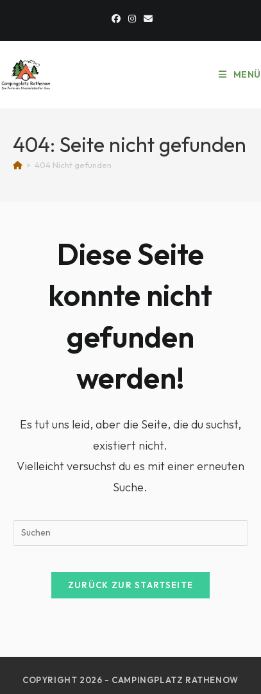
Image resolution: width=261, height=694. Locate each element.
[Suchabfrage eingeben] (130, 533)
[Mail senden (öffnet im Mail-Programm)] (146, 18)
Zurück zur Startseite (130, 585)
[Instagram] (132, 18)
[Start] (17, 165)
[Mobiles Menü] (240, 74)
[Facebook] (116, 18)
